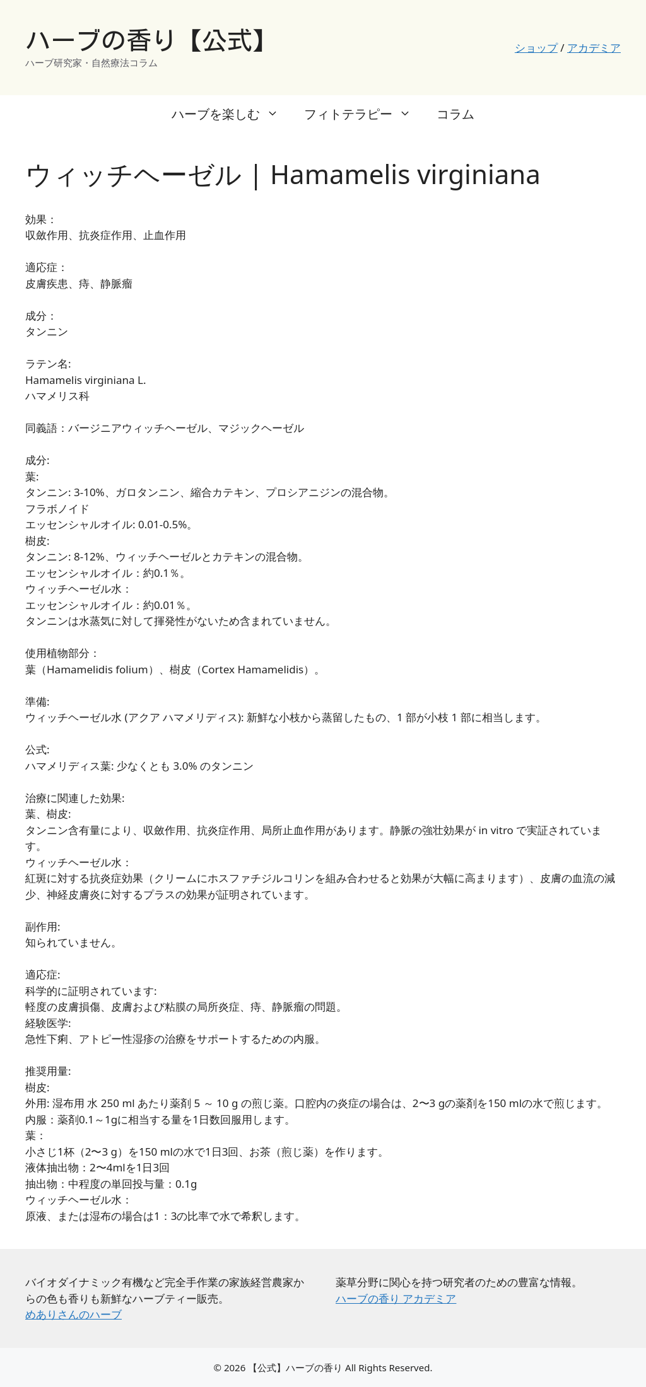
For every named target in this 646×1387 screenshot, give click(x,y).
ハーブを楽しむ (231, 114)
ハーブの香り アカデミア (396, 1298)
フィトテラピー (364, 114)
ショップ (536, 47)
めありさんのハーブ (73, 1314)
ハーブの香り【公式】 (151, 40)
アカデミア (594, 47)
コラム (455, 113)
